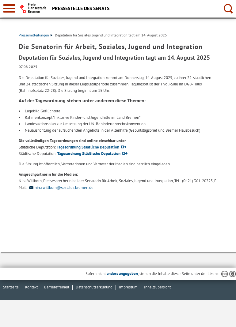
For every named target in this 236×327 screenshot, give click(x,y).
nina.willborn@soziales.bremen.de (60, 187)
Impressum (128, 287)
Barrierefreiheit (56, 287)
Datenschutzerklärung (94, 287)
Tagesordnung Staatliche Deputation (88, 147)
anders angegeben (122, 273)
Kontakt (31, 287)
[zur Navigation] (9, 8)
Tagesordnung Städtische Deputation (88, 153)
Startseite (11, 287)
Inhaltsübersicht (157, 287)
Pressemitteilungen (35, 35)
